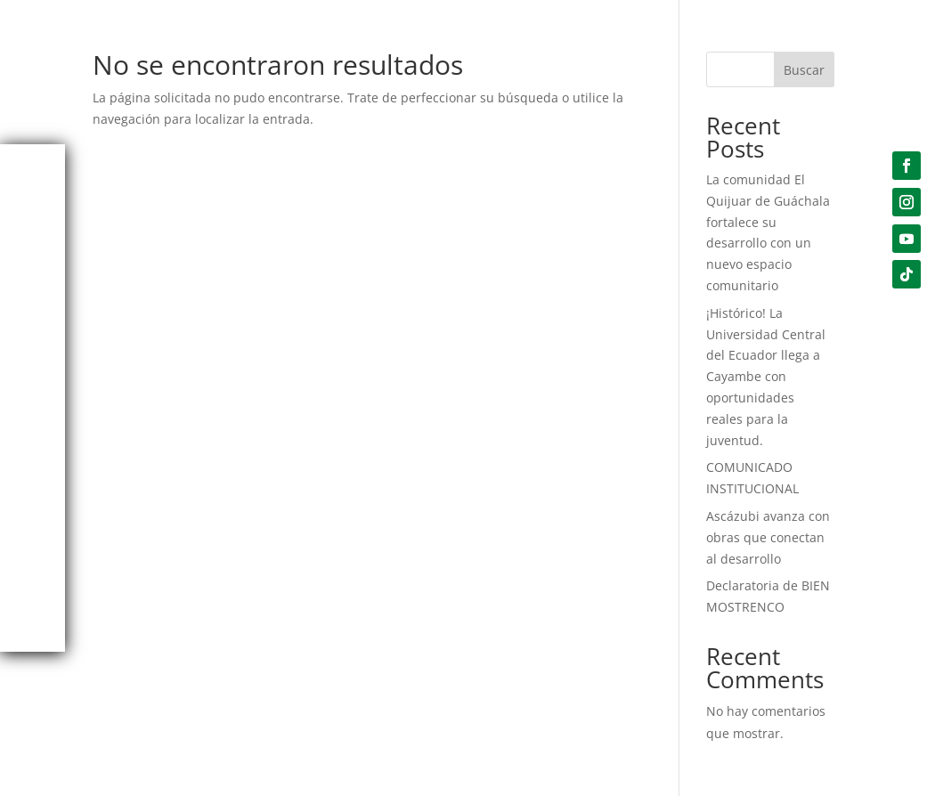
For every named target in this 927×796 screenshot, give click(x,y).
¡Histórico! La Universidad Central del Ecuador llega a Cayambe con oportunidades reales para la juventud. (765, 377)
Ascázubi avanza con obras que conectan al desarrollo (768, 537)
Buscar (804, 69)
